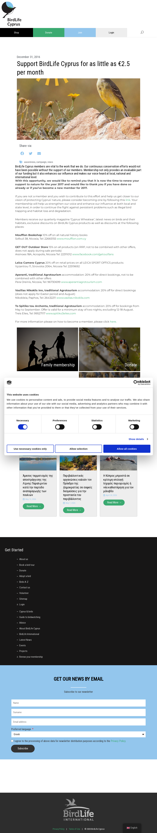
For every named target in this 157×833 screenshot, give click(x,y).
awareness (29, 162)
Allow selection (78, 448)
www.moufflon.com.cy (71, 238)
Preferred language (21, 729)
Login (111, 32)
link (128, 200)
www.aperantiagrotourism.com (81, 282)
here (113, 321)
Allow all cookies (127, 448)
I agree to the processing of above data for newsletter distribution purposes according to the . (70, 741)
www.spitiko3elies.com (61, 313)
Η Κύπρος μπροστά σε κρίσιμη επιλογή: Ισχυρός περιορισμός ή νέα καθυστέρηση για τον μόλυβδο (118, 483)
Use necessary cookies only (30, 448)
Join (80, 32)
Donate (48, 32)
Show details (136, 438)
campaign (41, 162)
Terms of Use (74, 829)
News (50, 162)
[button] (22, 153)
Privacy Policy (118, 741)
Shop (16, 32)
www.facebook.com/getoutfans (93, 254)
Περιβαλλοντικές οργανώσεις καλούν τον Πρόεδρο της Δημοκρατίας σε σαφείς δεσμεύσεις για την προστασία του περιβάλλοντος (77, 487)
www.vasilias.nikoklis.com (73, 297)
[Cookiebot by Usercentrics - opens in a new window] (136, 382)
